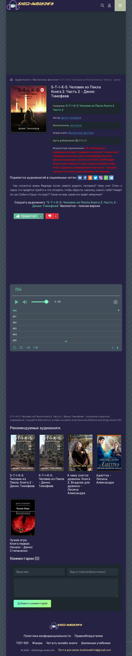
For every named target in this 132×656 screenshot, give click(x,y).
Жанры (37, 643)
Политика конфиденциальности (47, 636)
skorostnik (76, 125)
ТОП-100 (22, 643)
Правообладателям (89, 636)
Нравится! (29, 216)
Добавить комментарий (32, 603)
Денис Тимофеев (71, 117)
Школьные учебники (95, 643)
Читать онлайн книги (61, 643)
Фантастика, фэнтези (80, 132)
